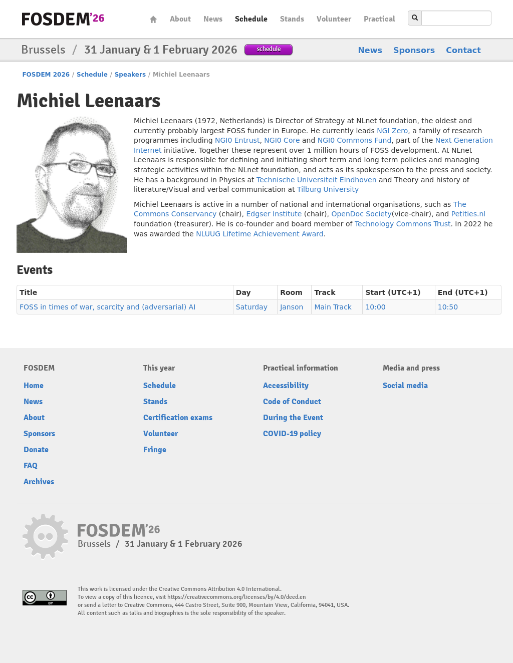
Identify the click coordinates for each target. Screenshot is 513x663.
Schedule (251, 19)
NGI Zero (392, 131)
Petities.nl (468, 214)
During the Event (293, 418)
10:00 (375, 307)
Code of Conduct (292, 402)
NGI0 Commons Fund (355, 140)
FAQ (31, 466)
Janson (291, 307)
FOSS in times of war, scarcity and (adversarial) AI (107, 307)
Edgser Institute (274, 214)
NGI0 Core (282, 140)
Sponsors (414, 50)
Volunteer (334, 19)
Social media (405, 386)
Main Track (333, 307)
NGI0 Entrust (237, 140)
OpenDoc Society (361, 214)
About (180, 19)
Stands (292, 19)
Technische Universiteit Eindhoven (316, 180)
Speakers (130, 74)
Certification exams (177, 418)
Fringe (154, 450)
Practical (379, 19)
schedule (269, 49)
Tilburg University (328, 189)
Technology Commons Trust (403, 224)
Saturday (252, 307)
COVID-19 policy (292, 434)
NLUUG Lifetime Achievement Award (259, 234)
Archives (39, 482)
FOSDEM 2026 (46, 74)
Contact (463, 50)
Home (153, 19)
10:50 (448, 307)
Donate (36, 450)
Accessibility (286, 386)
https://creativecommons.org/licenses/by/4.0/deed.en (236, 597)
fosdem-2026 (63, 19)
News (212, 19)
